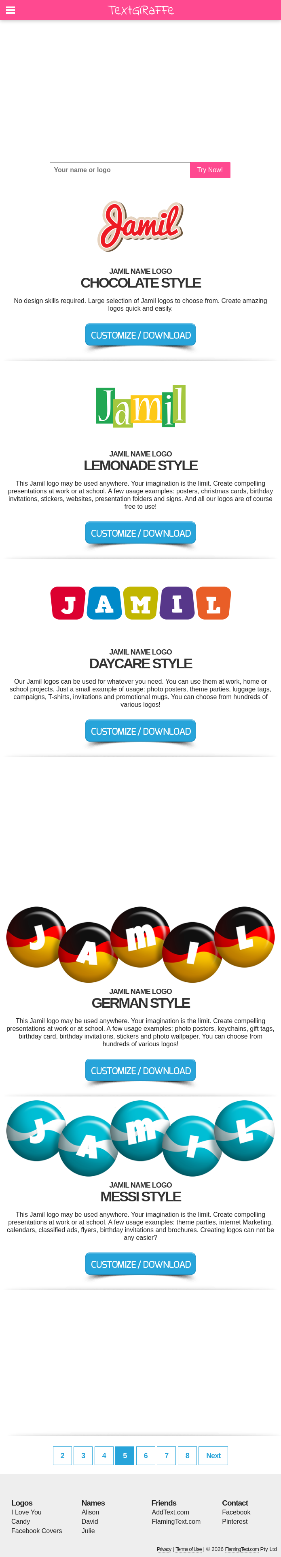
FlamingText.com (176, 1521)
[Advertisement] (140, 91)
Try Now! (210, 169)
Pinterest (234, 1521)
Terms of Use (188, 1549)
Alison (90, 1512)
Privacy (164, 1549)
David (90, 1521)
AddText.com (170, 1512)
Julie (88, 1530)
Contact (235, 1503)
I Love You (26, 1512)
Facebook (236, 1512)
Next (213, 1456)
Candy (20, 1521)
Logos (21, 1503)
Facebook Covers (36, 1530)
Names (93, 1503)
